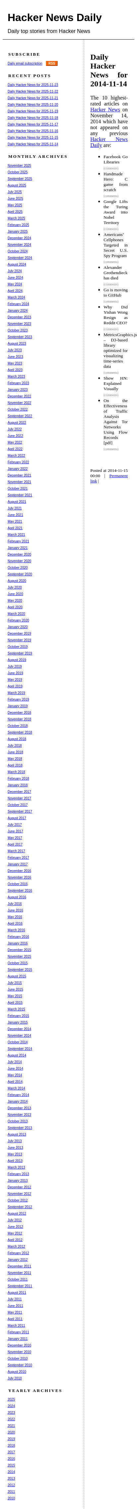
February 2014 (18, 1095)
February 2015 (18, 1016)
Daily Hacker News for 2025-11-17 (33, 124)
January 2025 (18, 231)
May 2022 (15, 442)
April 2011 (15, 1319)
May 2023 (15, 363)
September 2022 (20, 416)
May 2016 (15, 917)
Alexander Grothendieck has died (116, 272)
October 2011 (18, 1279)
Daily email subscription (25, 63)
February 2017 (18, 857)
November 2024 (19, 245)
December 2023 (19, 317)
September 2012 (20, 1207)
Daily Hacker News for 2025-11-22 (33, 91)
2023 (11, 1412)
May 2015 (15, 996)
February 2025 (18, 225)
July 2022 (15, 429)
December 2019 (19, 633)
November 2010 (19, 1352)
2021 (11, 1426)
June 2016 (15, 910)
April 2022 (15, 449)
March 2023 (16, 376)
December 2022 (19, 396)
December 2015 (19, 950)
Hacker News (105, 109)
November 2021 (19, 482)
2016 (11, 1459)
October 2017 (18, 805)
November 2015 (19, 956)
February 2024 (18, 304)
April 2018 (15, 765)
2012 (11, 1485)
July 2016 (15, 904)
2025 (11, 1399)
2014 (11, 1472)
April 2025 (15, 212)
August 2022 (17, 422)
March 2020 (16, 614)
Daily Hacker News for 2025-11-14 (33, 144)
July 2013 (15, 1141)
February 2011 (18, 1332)
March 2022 (16, 455)
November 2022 (19, 403)
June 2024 (15, 277)
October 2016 (18, 884)
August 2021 (17, 502)
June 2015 (15, 989)
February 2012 (18, 1253)
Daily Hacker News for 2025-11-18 (33, 118)
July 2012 (15, 1220)
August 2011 (17, 1292)
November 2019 (19, 640)
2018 (11, 1445)
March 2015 (16, 1009)
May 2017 (15, 838)
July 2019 (15, 666)
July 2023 (15, 350)
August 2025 (17, 185)
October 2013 (18, 1121)
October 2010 (18, 1358)
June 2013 (15, 1147)
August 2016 (17, 897)
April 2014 (15, 1082)
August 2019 (17, 660)
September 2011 (20, 1286)
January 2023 (18, 390)
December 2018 (19, 712)
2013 (11, 1478)
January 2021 (18, 548)
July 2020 (15, 587)
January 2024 (18, 310)
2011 (11, 1492)
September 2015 (20, 970)
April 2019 (15, 686)
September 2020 (20, 574)
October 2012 (18, 1200)
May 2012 (15, 1233)
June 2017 (15, 831)
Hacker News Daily (55, 17)
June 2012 (15, 1227)
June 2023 (15, 357)
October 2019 (18, 647)
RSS (51, 63)
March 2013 (16, 1167)
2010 (11, 1498)
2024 (11, 1406)
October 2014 (18, 1042)
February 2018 (18, 778)
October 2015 (18, 963)
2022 (11, 1419)
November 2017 (19, 798)
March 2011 (16, 1325)
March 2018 (16, 772)
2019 (11, 1439)
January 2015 (18, 1022)
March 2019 (16, 693)
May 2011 (15, 1312)
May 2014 (15, 1075)
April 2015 (15, 1002)
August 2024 (17, 264)
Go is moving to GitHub (116, 292)
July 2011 (15, 1299)
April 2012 (15, 1240)
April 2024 (15, 291)
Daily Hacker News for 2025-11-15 (33, 137)
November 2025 (19, 165)
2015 (11, 1465)
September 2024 (20, 258)
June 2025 (15, 198)
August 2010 (17, 1372)
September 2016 (20, 890)
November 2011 (19, 1273)
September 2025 (20, 179)
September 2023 (20, 337)
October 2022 (18, 409)
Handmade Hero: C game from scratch (116, 181)
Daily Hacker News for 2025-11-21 (33, 98)
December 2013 (19, 1108)
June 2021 (15, 515)
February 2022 (18, 462)
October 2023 (18, 330)
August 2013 (17, 1134)
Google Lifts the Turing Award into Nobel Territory (116, 212)
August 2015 (17, 976)
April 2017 (15, 844)
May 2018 (15, 759)
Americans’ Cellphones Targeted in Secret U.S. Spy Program (116, 245)
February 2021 (18, 541)
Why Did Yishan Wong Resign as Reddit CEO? (116, 315)
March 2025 (16, 218)
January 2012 (18, 1260)
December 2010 (19, 1345)
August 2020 (17, 581)
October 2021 (18, 488)
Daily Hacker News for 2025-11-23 (33, 85)
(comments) (111, 168)
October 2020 (18, 567)
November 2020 (19, 561)
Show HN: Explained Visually (116, 383)
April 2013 (15, 1161)
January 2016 (18, 943)
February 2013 (18, 1174)
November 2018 (19, 719)
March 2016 (16, 930)
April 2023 (15, 370)
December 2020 (19, 554)
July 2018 (15, 745)
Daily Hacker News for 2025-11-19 (33, 111)
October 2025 (18, 172)
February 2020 (18, 620)
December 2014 (19, 1029)
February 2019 (18, 699)
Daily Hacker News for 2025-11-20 (33, 104)
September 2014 (20, 1049)
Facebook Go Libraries (116, 159)
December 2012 (19, 1187)
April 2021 (15, 528)
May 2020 (15, 600)
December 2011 (19, 1266)
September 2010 (20, 1365)
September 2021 (20, 495)
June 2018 (15, 752)
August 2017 (17, 818)
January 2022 (18, 469)
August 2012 (17, 1213)
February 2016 (18, 937)
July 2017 (15, 825)
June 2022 (15, 436)
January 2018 (18, 785)
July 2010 (15, 1378)
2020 (11, 1432)
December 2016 (19, 871)
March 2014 (16, 1088)
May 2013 (15, 1154)
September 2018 (20, 732)
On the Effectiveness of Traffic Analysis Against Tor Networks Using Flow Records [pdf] (116, 421)
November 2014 (19, 1035)
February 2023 (18, 383)
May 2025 (15, 205)
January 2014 (18, 1101)
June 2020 (15, 594)
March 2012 (16, 1246)
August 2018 (17, 739)
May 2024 (15, 284)
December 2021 (19, 475)
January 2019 (18, 706)
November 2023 (19, 324)
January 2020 (18, 627)
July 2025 (15, 192)
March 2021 (16, 535)
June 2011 (15, 1306)
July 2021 (15, 508)
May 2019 (15, 680)
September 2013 (20, 1128)
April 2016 (15, 923)
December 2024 (19, 238)
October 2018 (18, 726)
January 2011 (18, 1339)
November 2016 (19, 877)
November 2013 (19, 1115)
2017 (11, 1452)
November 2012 (19, 1194)
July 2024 (15, 271)
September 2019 (20, 653)
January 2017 (18, 864)
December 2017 (19, 792)
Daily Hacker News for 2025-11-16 (33, 131)
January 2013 (18, 1180)
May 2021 (15, 521)
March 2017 (16, 851)
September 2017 (20, 811)
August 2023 (17, 343)
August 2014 (17, 1055)
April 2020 (15, 607)
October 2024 (18, 251)
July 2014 (15, 1062)
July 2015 (15, 983)
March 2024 (16, 297)
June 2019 (15, 673)
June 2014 (15, 1068)
